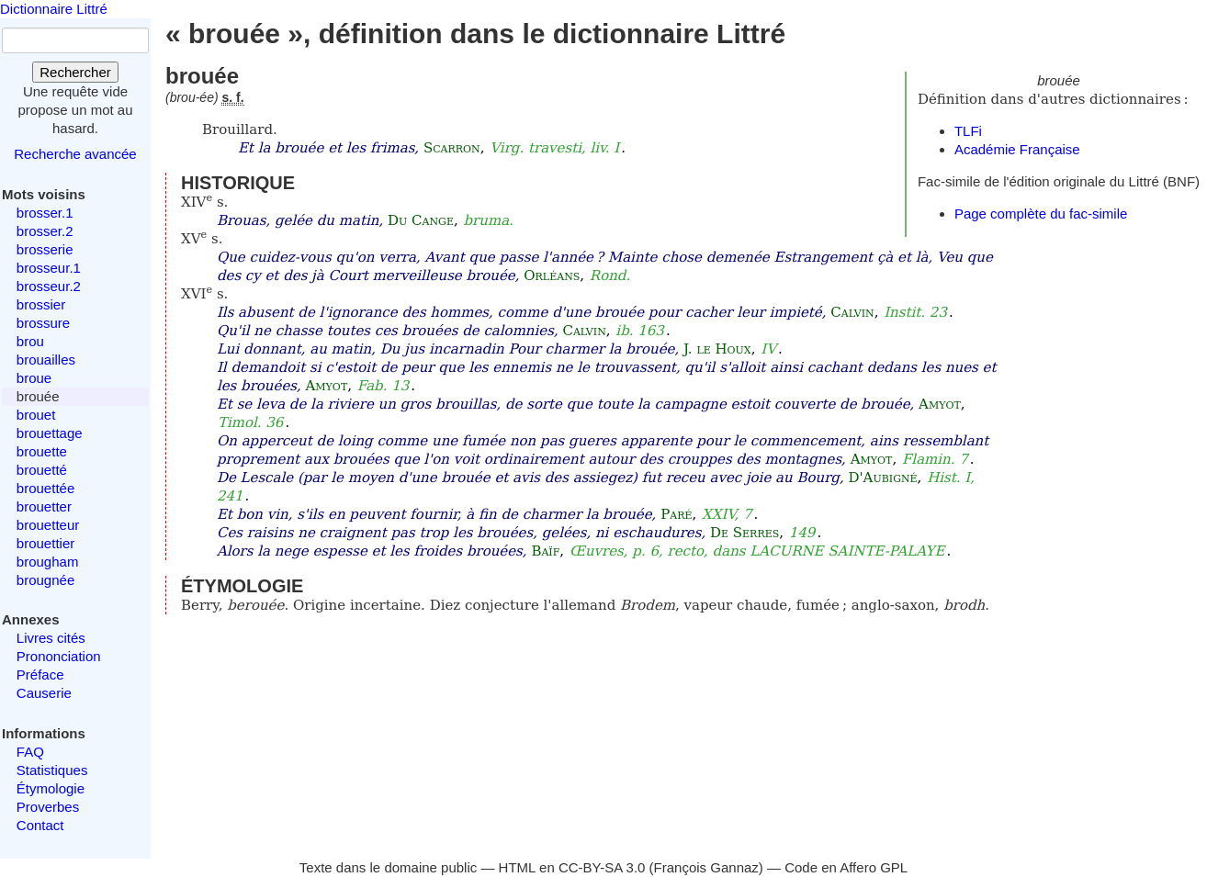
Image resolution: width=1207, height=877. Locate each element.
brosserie (45, 249)
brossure (43, 323)
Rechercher (75, 72)
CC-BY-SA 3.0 (602, 867)
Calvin (852, 312)
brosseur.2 (49, 286)
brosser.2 (45, 231)
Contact (40, 825)
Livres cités (51, 638)
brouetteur (48, 525)
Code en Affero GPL (846, 867)
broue (34, 378)
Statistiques (52, 770)
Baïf (545, 551)
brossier (41, 304)
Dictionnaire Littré (53, 9)
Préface (40, 674)
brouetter (44, 506)
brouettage (50, 433)
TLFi (968, 131)
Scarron (451, 148)
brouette (42, 451)
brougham (48, 561)
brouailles (46, 359)
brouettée (45, 488)
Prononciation (59, 656)
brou (30, 341)
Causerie (44, 693)
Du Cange (421, 220)
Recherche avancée (75, 154)
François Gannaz (706, 867)
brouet (36, 414)
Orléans (552, 275)
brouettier (45, 543)
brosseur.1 (49, 267)
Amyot (327, 385)
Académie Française (1017, 149)
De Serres (744, 532)
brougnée (45, 580)
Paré (676, 514)
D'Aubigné (882, 477)
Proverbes (48, 807)
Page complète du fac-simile (1040, 213)
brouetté (42, 470)
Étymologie (51, 788)
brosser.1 (45, 212)
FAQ (30, 751)
